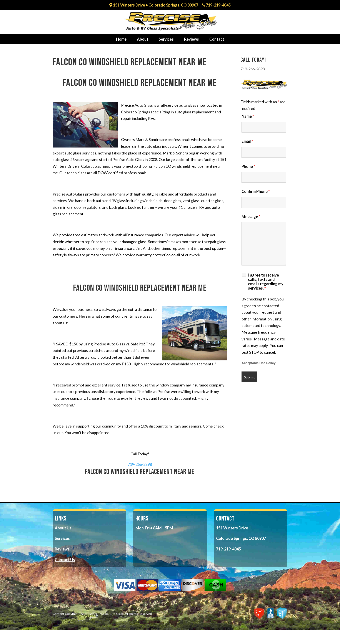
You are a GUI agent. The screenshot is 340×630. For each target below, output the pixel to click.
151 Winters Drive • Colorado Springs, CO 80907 (153, 5)
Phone (248, 166)
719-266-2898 (140, 464)
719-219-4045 (216, 5)
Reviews (191, 39)
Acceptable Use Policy (258, 363)
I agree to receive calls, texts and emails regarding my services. (265, 281)
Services (166, 39)
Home (121, 39)
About (142, 39)
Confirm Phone (256, 191)
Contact (216, 39)
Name (248, 116)
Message (251, 216)
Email (247, 141)
